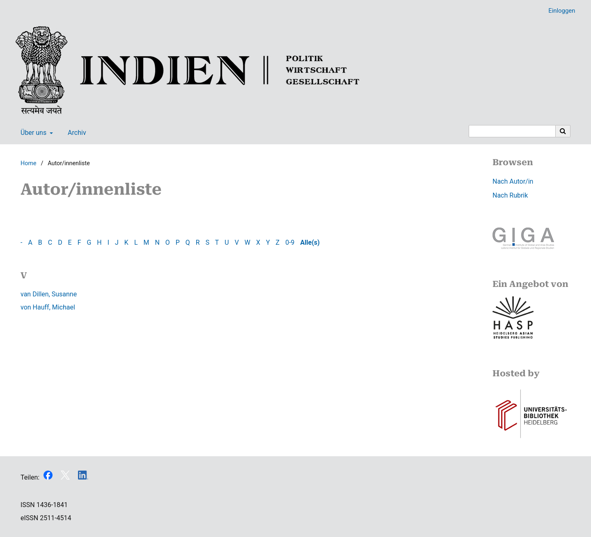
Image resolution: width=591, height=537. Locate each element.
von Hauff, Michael (48, 307)
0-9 (289, 242)
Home (29, 163)
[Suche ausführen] (563, 131)
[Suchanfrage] (512, 131)
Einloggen (558, 11)
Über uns (32, 132)
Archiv (75, 132)
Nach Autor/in (512, 181)
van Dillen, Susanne (49, 294)
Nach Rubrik (510, 195)
